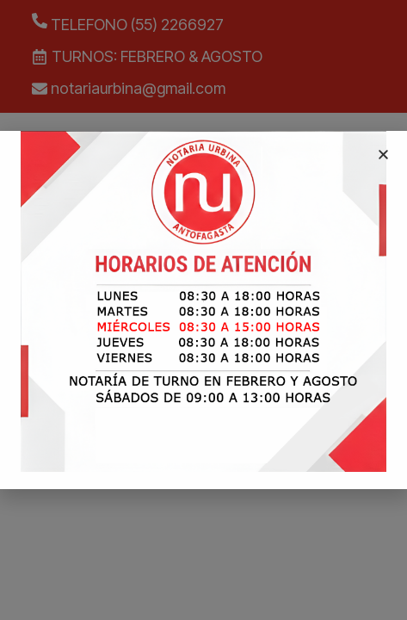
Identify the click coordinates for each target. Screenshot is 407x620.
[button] (383, 154)
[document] (203, 310)
